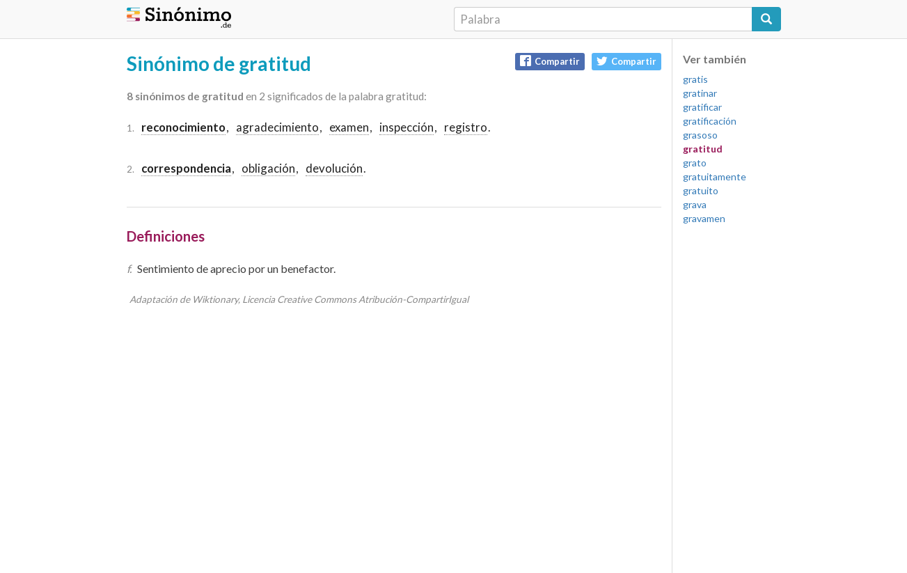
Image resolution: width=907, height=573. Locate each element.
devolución (334, 168)
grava (695, 204)
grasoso (700, 135)
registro (465, 127)
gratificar (702, 107)
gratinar (700, 93)
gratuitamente (714, 176)
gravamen (704, 218)
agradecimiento (277, 127)
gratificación (709, 121)
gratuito (700, 190)
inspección (406, 127)
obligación (268, 168)
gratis (695, 79)
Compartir (550, 61)
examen (349, 127)
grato (695, 162)
